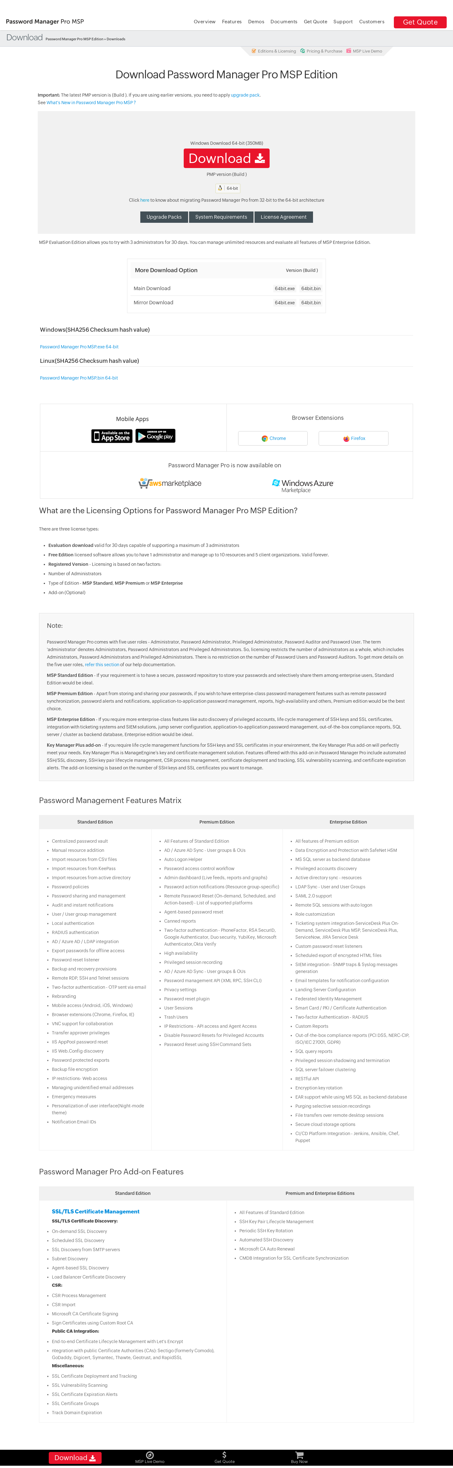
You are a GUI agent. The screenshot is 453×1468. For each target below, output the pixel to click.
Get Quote (420, 22)
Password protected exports (79, 1061)
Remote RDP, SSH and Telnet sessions (89, 978)
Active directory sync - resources (329, 878)
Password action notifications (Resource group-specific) (221, 887)
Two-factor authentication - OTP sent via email (98, 988)
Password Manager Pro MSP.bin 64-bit (77, 378)
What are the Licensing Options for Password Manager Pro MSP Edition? (167, 511)
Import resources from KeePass (83, 869)
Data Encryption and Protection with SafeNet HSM (346, 851)
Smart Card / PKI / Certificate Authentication (341, 1008)
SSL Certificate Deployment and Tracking (93, 1377)
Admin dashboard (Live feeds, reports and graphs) (215, 878)
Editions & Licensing (273, 50)
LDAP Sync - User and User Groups (331, 887)
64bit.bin (311, 289)
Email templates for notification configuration (342, 981)
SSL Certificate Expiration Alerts (83, 1395)
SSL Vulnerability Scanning (78, 1386)
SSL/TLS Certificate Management (94, 1212)
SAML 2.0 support (314, 896)
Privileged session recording (193, 963)
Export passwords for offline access (87, 951)
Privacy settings (180, 990)
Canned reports (180, 922)
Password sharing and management (87, 896)
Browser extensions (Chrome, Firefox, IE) (92, 1015)
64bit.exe (285, 289)
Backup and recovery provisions (83, 969)
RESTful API (307, 1079)
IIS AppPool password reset (79, 1042)
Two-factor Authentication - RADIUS (332, 1018)
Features (232, 21)
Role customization (315, 915)
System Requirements (221, 218)
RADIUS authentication (74, 933)
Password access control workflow (199, 869)
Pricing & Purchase (321, 50)
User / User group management (83, 915)
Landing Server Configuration (326, 990)
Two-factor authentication (190, 931)
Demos (256, 21)
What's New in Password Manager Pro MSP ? (91, 103)
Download (226, 159)
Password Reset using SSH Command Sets (207, 1045)
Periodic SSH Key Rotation (266, 1231)
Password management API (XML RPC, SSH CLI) (212, 981)
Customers (372, 21)
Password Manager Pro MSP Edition (75, 39)
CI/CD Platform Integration (323, 1134)
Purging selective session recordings (333, 1107)
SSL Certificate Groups (74, 1404)
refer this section (101, 665)
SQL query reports (314, 1052)
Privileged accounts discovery (326, 869)
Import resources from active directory (90, 878)
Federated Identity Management (329, 999)
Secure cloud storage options (326, 1125)
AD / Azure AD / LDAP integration (84, 942)
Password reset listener (74, 960)
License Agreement (284, 218)
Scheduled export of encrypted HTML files (339, 956)
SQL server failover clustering (326, 1070)
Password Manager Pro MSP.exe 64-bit (77, 347)
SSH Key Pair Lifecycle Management (276, 1222)
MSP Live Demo (364, 50)
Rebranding (63, 997)
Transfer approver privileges (80, 1033)
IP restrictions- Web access (78, 1079)
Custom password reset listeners (329, 947)
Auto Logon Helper (183, 860)
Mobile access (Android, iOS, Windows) (91, 1006)
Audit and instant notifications (81, 905)
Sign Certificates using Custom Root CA (91, 1323)
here (144, 201)
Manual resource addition (77, 851)
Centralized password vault (79, 842)
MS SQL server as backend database (333, 860)
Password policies (69, 887)
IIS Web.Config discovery (76, 1052)
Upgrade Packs (164, 218)
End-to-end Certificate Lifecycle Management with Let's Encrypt (116, 1342)
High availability (180, 954)
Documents (284, 21)
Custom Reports (312, 1027)
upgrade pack (245, 95)
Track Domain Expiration (76, 1413)
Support (343, 21)
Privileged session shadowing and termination (343, 1061)
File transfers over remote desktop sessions (340, 1116)
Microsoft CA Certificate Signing (84, 1314)
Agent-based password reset (193, 912)
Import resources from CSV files (83, 860)
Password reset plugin (186, 999)
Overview (205, 21)
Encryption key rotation (319, 1088)
